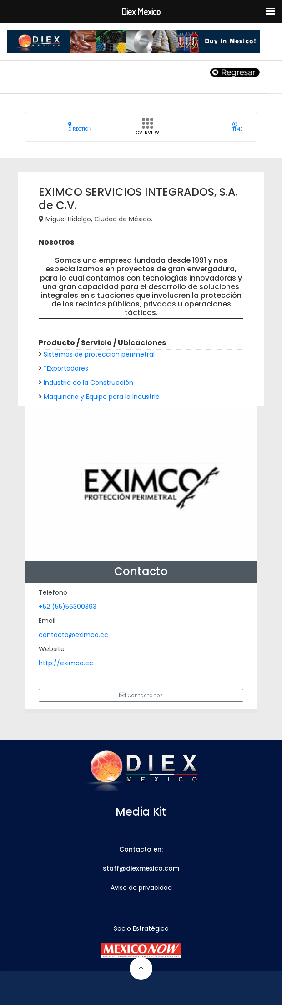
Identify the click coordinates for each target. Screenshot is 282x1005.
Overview (147, 129)
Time (237, 127)
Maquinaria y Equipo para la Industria (102, 396)
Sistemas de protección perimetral (99, 354)
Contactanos (141, 695)
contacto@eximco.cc (73, 634)
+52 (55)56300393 (67, 606)
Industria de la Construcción (88, 382)
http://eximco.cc (66, 663)
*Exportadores (66, 368)
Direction (80, 127)
